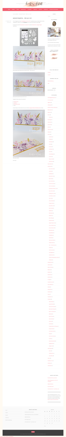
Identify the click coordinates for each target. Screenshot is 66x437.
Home (9, 9)
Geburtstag (50, 141)
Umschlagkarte (51, 252)
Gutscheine (49, 124)
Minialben (49, 272)
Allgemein (49, 102)
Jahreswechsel (50, 129)
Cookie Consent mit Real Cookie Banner (6, 436)
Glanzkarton (49, 122)
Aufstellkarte (50, 173)
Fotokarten (50, 136)
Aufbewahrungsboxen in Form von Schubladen (31, 414)
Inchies (49, 127)
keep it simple (51, 208)
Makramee (49, 269)
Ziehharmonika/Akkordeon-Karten (54, 257)
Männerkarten (51, 213)
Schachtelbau (51, 355)
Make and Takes (50, 267)
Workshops (49, 363)
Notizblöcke (49, 274)
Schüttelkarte (51, 235)
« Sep (45, 426)
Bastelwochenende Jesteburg (52, 107)
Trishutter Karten (51, 242)
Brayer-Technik (51, 316)
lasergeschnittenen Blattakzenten (34, 107)
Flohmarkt (30, 9)
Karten (49, 134)
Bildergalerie (23, 9)
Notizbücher (49, 277)
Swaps (49, 294)
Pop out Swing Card (52, 225)
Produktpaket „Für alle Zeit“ (25, 21)
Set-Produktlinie (50, 284)
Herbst (50, 144)
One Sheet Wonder (51, 331)
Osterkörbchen (51, 353)
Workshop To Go (50, 360)
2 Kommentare (9, 22)
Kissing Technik (51, 328)
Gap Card (50, 198)
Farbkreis (50, 117)
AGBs (48, 83)
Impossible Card (51, 205)
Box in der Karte (51, 181)
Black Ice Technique (52, 311)
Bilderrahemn (50, 109)
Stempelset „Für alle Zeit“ (24, 24)
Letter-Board (49, 264)
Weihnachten (51, 161)
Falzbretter (50, 323)
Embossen (50, 321)
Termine (13, 9)
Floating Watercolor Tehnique (53, 326)
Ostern (50, 151)
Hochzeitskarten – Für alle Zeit (22, 18)
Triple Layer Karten (51, 240)
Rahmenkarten (51, 230)
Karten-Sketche (50, 163)
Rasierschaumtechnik (52, 341)
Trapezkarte (50, 237)
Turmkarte (50, 247)
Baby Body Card (51, 176)
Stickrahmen (49, 291)
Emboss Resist (51, 318)
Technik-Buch (50, 296)
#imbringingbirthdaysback (51, 97)
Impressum (46, 9)
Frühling (50, 139)
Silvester (49, 286)
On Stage (49, 279)
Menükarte (50, 215)
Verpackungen (50, 348)
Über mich (35, 9)
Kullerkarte (50, 210)
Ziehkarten (50, 259)
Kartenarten (49, 166)
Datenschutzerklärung (54, 9)
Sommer (50, 156)
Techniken (49, 299)
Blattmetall (50, 313)
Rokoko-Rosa (16, 101)
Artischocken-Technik (52, 306)
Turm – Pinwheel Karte (52, 245)
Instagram (49, 72)
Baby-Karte (50, 178)
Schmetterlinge (51, 154)
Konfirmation (51, 149)
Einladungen (49, 119)
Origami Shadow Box (52, 222)
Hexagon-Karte (51, 203)
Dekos (49, 114)
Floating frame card (52, 193)
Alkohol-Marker (51, 301)
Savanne (15, 102)
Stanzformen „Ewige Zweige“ (37, 24)
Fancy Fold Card (51, 190)
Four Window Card (51, 195)
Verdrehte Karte (51, 254)
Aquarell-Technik (51, 304)
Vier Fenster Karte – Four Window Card (53, 388)
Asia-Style (50, 171)
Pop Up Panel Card (52, 227)
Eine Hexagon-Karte (50, 386)
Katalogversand (50, 262)
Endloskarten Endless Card (53, 188)
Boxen (50, 350)
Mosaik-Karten (51, 220)
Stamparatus (49, 289)
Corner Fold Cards (51, 183)
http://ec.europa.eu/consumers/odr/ (53, 399)
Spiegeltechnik (51, 343)
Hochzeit (50, 146)
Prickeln (50, 338)
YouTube (49, 74)
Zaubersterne (50, 365)
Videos (18, 9)
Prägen (50, 333)
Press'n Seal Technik (52, 336)
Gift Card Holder (51, 200)
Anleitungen (49, 104)
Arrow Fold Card (51, 168)
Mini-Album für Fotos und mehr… (52, 377)
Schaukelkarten (51, 232)
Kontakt (40, 9)
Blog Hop (49, 112)
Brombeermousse (17, 104)
